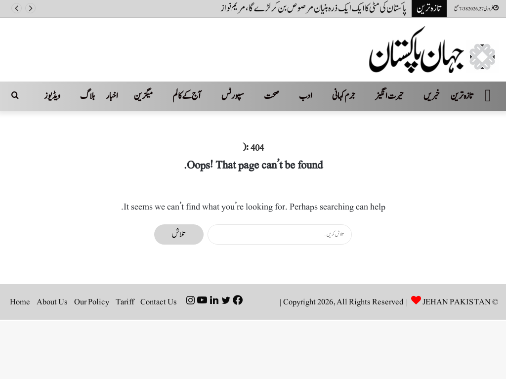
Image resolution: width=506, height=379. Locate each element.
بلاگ (87, 96)
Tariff (125, 302)
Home (20, 302)
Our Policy (91, 302)
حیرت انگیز (389, 96)
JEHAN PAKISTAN (456, 302)
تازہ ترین (462, 96)
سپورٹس (232, 96)
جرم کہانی (343, 96)
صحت (271, 96)
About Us (52, 302)
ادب (305, 96)
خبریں (431, 96)
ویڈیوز (52, 96)
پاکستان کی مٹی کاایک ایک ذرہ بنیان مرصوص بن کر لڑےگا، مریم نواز (313, 8)
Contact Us (158, 302)
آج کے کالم (187, 96)
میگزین (143, 96)
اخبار (112, 96)
